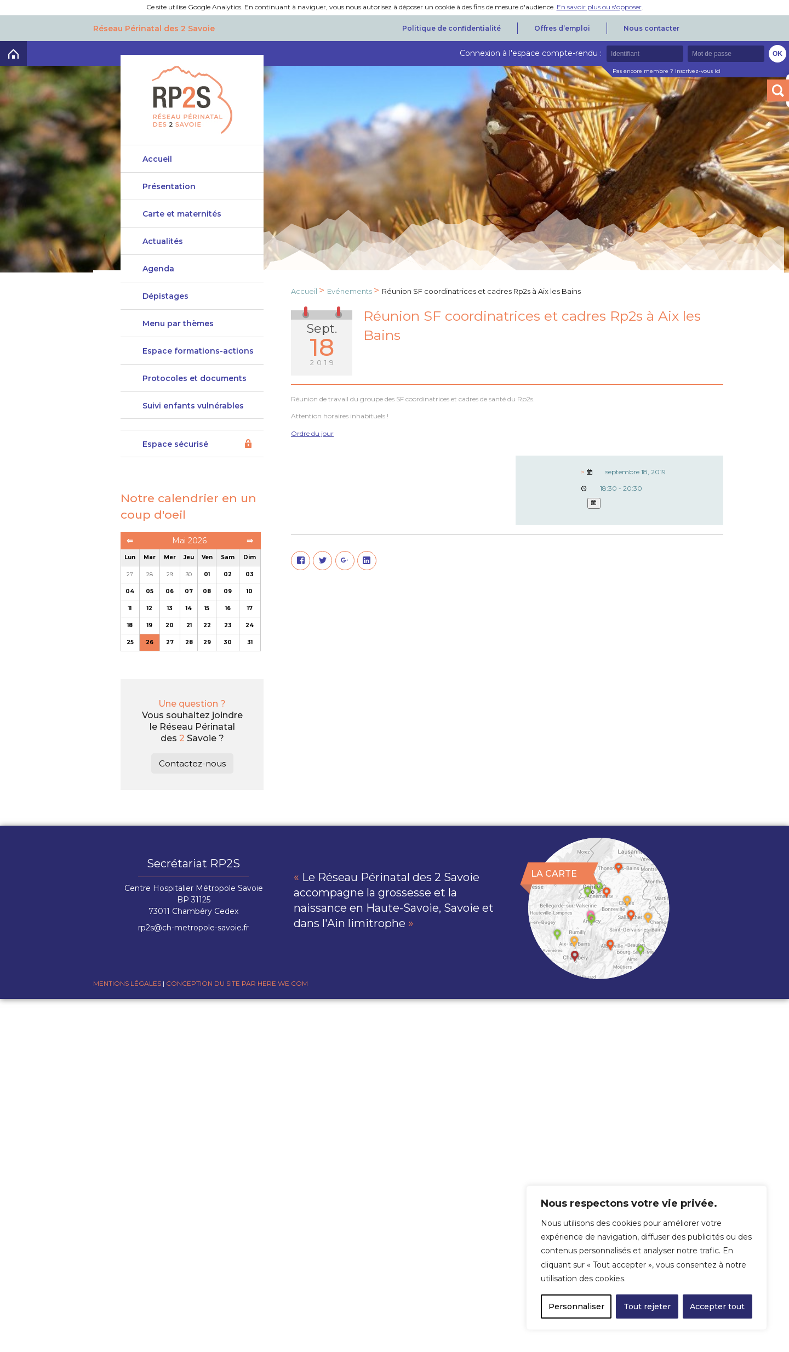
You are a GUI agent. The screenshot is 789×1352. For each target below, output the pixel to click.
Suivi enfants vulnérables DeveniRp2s (193, 423)
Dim (249, 570)
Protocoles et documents (194, 389)
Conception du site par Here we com (237, 996)
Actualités (162, 244)
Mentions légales (127, 996)
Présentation (169, 186)
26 (149, 655)
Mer (170, 570)
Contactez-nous (192, 776)
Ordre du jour (312, 433)
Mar (150, 570)
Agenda (158, 271)
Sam (228, 570)
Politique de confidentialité (451, 28)
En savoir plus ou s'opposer (599, 7)
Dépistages (165, 299)
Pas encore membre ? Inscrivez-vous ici (667, 71)
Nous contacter (651, 28)
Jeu (189, 570)
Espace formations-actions (198, 358)
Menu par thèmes (178, 329)
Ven (207, 570)
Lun (129, 570)
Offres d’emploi (562, 28)
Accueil (157, 159)
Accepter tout (717, 1306)
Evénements (349, 291)
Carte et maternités (181, 216)
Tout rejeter (647, 1306)
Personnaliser (576, 1306)
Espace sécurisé (175, 457)
